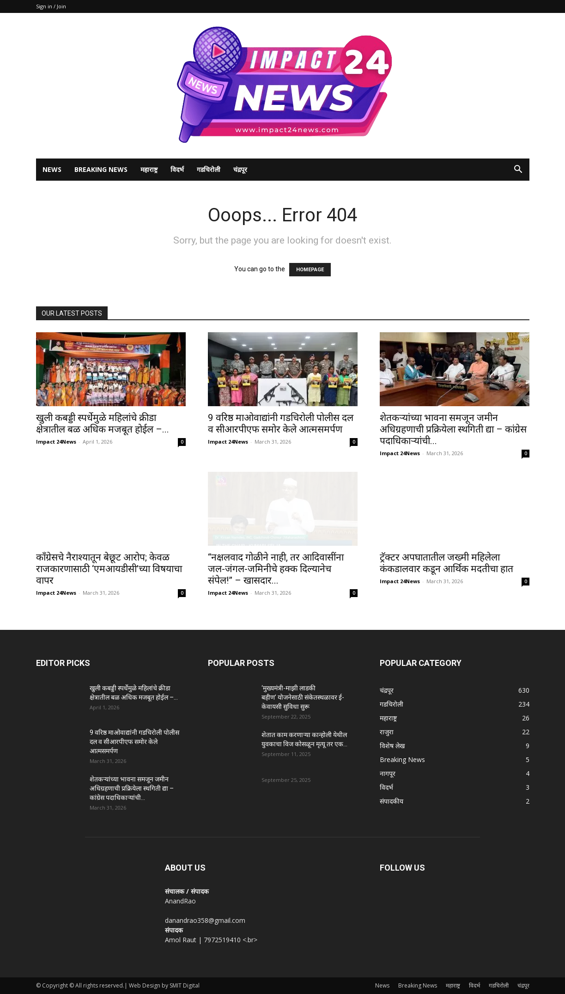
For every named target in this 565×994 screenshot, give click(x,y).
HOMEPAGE (310, 270)
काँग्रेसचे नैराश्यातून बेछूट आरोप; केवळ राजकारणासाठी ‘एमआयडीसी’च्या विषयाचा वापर (109, 569)
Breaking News (101, 169)
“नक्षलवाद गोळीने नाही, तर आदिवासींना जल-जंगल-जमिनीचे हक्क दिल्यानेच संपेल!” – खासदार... (276, 569)
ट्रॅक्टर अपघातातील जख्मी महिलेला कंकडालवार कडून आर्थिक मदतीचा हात (446, 563)
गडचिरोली (208, 169)
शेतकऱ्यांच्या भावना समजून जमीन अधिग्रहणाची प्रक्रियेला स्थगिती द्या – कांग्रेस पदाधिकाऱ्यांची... (453, 429)
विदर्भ (177, 169)
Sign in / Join (51, 6)
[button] (518, 170)
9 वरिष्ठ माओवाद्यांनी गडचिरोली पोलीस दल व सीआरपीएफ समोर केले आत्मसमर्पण (280, 423)
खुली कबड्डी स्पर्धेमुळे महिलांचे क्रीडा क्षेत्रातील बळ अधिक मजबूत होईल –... (102, 423)
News (52, 169)
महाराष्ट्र (149, 169)
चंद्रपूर (240, 169)
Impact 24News (56, 441)
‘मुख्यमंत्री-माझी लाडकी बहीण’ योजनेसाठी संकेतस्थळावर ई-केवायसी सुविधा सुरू (302, 697)
